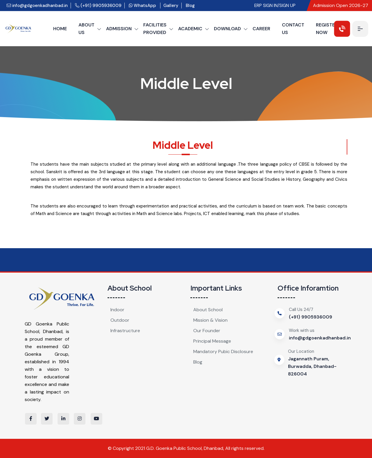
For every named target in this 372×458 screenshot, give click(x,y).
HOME (60, 29)
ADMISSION (119, 29)
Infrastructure (125, 331)
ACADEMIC (190, 29)
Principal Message (212, 341)
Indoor (117, 310)
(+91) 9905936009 (98, 5)
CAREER (261, 29)
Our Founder (206, 331)
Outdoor (119, 320)
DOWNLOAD (227, 29)
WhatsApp (143, 5)
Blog (190, 5)
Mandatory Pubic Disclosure (223, 351)
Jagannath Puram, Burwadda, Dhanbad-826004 (312, 366)
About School (208, 310)
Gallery (170, 5)
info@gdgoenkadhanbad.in (37, 5)
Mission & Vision (210, 320)
